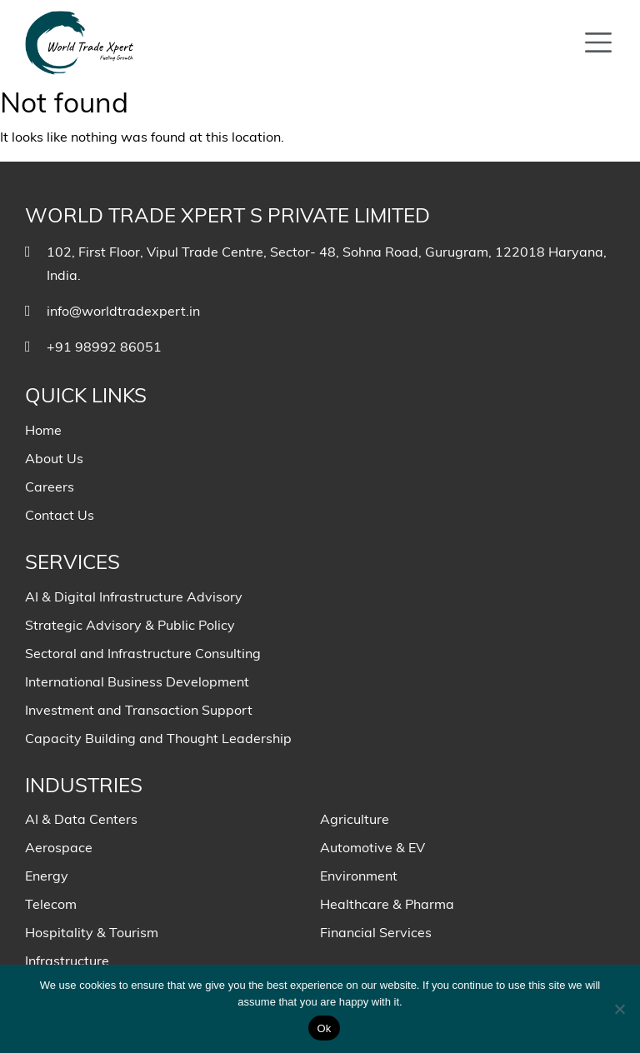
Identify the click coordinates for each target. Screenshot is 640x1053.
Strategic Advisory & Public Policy (130, 624)
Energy (46, 875)
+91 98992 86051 (104, 346)
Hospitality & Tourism (91, 932)
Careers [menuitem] (49, 486)
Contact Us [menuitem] (59, 515)
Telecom (51, 904)
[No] (619, 1009)
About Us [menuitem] (54, 458)
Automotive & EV (372, 847)
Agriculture (354, 819)
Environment (359, 875)
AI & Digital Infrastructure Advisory (133, 596)
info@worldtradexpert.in (123, 310)
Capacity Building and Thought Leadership (158, 738)
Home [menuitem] (43, 430)
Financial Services (376, 932)
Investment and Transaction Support (138, 709)
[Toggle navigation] (598, 42)
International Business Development (137, 681)
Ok (324, 1028)
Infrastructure (67, 960)
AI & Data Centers (81, 819)
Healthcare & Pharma (387, 904)
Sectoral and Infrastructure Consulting (143, 653)
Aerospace (58, 847)
